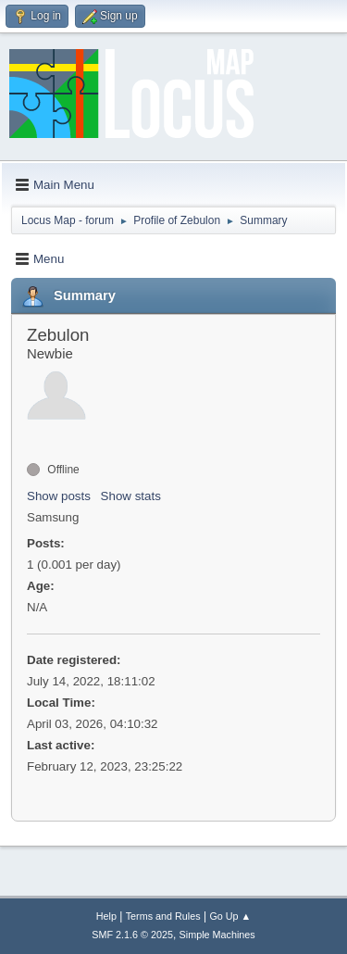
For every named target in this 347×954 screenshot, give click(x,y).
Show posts (59, 496)
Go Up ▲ (230, 916)
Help (106, 916)
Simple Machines (217, 934)
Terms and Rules (163, 916)
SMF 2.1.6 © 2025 (132, 934)
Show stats (131, 496)
